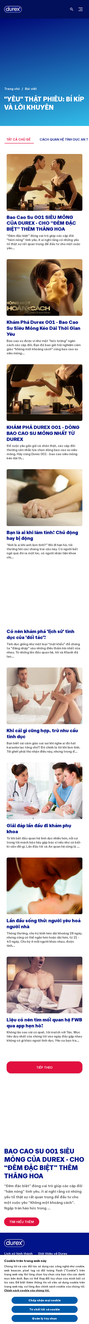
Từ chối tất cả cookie (44, 1309)
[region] (44, 1289)
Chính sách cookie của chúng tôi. (27, 1290)
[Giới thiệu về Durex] (53, 1253)
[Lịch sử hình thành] (18, 1253)
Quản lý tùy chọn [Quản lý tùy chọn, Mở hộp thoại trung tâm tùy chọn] (44, 1318)
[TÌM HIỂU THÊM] (21, 1221)
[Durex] (11, 9)
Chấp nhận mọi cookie (44, 1300)
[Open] (71, 9)
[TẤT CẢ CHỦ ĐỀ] (18, 139)
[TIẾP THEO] (44, 1067)
